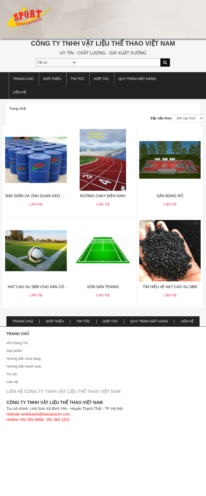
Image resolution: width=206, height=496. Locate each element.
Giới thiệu (52, 79)
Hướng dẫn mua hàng (23, 359)
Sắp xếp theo (161, 118)
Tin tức (11, 374)
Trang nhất (17, 108)
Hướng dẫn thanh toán (24, 366)
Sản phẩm (14, 351)
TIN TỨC (77, 79)
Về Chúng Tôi (17, 343)
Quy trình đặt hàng (137, 79)
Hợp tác (101, 79)
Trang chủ (23, 79)
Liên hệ (19, 92)
